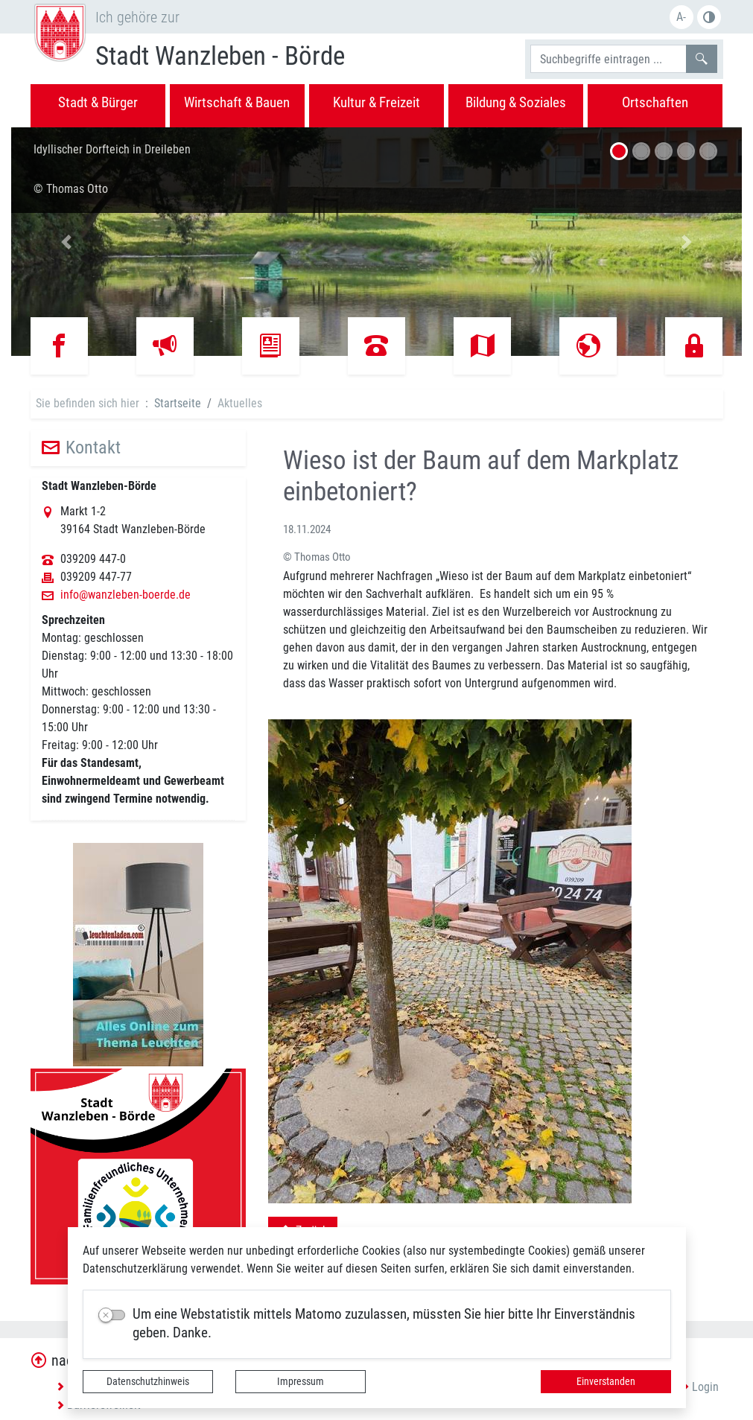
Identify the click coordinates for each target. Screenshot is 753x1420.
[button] (66, 241)
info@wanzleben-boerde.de (125, 595)
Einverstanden (605, 1381)
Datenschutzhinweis (148, 1381)
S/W (709, 17)
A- (681, 17)
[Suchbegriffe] (608, 59)
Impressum (300, 1381)
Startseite (177, 403)
